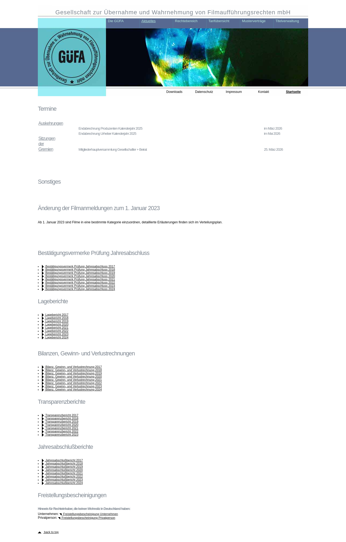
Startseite (293, 92)
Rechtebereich (186, 21)
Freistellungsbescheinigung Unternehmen (90, 514)
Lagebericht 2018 (56, 317)
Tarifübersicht (218, 21)
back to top (51, 532)
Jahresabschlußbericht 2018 (64, 463)
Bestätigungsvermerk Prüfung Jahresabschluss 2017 (80, 266)
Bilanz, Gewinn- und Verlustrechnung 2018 (73, 370)
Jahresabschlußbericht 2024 (64, 482)
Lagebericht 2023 (56, 334)
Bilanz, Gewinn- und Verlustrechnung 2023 (73, 386)
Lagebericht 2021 (56, 327)
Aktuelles (148, 21)
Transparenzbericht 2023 (61, 434)
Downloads (174, 92)
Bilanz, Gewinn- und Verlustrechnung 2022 (73, 383)
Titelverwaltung (287, 21)
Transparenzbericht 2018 (61, 418)
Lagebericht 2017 (56, 314)
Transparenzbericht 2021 (61, 428)
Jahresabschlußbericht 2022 (64, 476)
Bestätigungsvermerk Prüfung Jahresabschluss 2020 (80, 276)
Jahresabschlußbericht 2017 (64, 460)
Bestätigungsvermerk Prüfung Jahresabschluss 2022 (80, 282)
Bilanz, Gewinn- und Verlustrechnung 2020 (73, 376)
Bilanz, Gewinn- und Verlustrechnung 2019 (73, 373)
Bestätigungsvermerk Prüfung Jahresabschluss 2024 (80, 289)
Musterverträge (253, 21)
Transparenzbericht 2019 (61, 421)
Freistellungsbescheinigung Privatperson (88, 517)
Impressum (234, 92)
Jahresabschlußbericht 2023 (64, 479)
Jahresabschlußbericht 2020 (64, 470)
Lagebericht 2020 (56, 324)
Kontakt (263, 92)
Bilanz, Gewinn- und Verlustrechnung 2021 (73, 379)
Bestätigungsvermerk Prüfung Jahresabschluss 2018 (80, 269)
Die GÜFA (116, 21)
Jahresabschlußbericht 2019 (64, 466)
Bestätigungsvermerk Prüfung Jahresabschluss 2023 (80, 285)
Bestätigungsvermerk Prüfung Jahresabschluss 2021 (80, 279)
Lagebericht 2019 (56, 321)
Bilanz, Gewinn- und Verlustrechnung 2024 (73, 389)
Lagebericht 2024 (56, 337)
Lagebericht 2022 (56, 330)
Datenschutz (204, 92)
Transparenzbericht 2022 (61, 431)
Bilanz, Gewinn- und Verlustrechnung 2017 (73, 366)
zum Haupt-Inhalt (63, 4)
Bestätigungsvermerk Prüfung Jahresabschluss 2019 (80, 272)
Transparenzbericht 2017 (61, 415)
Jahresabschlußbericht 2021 (64, 473)
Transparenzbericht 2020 (61, 424)
